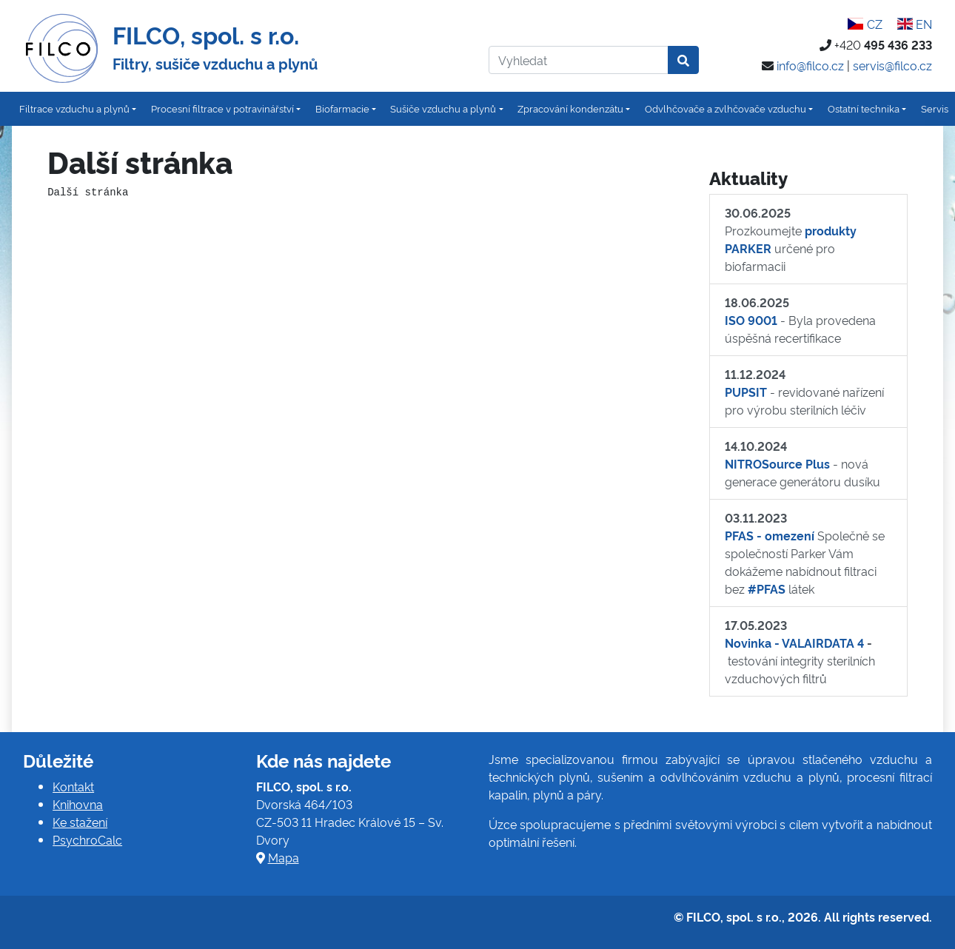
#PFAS (766, 588)
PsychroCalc (87, 839)
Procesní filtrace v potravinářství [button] (222, 108)
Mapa (283, 857)
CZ (865, 24)
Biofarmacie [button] (342, 108)
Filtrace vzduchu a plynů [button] (74, 108)
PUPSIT (746, 391)
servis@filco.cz (892, 65)
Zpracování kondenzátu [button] (570, 108)
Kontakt (73, 786)
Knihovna (78, 804)
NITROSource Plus (777, 463)
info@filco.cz (810, 65)
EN (914, 24)
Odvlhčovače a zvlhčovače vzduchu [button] (725, 108)
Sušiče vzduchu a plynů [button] (443, 108)
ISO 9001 (751, 320)
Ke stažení (80, 822)
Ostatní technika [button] (863, 108)
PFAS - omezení (769, 535)
